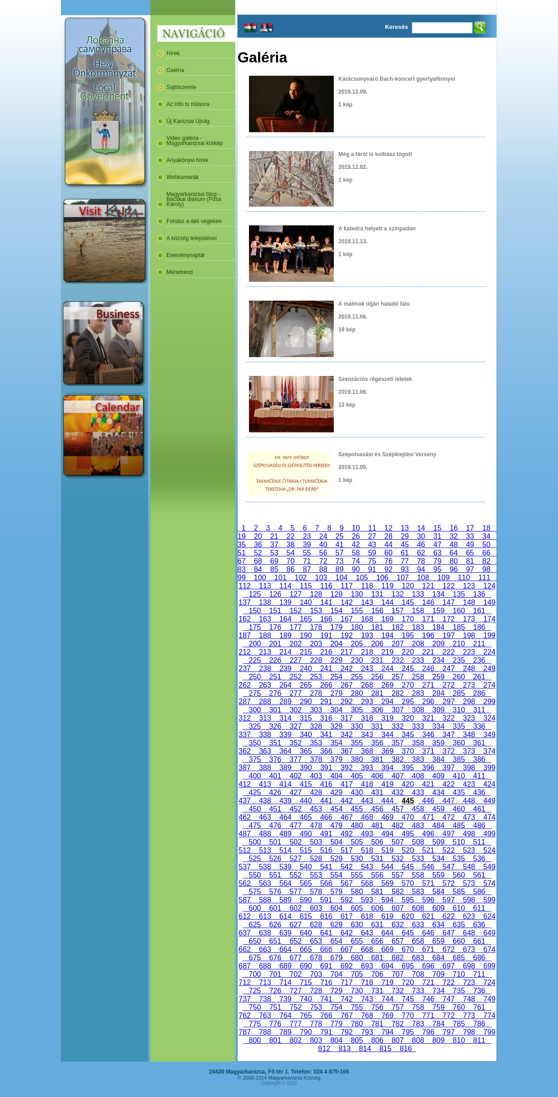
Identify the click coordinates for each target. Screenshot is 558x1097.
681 (377, 958)
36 (258, 544)
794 (387, 1032)
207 (397, 644)
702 (296, 974)
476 (275, 825)
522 (448, 850)
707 (397, 974)
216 (326, 652)
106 (382, 578)
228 (316, 660)
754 (336, 1007)
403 (316, 776)
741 (326, 999)
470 (408, 817)
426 (275, 792)
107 (402, 578)
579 (336, 892)
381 (377, 759)
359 (438, 743)
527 (296, 858)
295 (408, 701)
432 (397, 792)
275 (255, 693)
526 (275, 858)
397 (448, 768)
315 (306, 718)
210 (458, 644)
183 (418, 627)
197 (448, 635)
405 (357, 776)
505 (357, 842)
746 (428, 999)
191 (326, 635)
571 (428, 883)
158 (418, 611)
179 (336, 627)
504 (336, 842)
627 (296, 925)
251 (275, 677)
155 (357, 611)
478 (316, 825)
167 (347, 619)
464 (285, 817)
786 (479, 1024)
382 (397, 759)
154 (336, 611)
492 (347, 834)
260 (458, 677)
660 (458, 941)
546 (428, 867)
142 (347, 602)
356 (377, 743)
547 (448, 867)
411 (479, 776)
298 (469, 701)
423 (469, 784)
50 (486, 544)
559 (438, 875)
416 (326, 784)
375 (255, 759)
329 (336, 726)
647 (448, 933)
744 (387, 999)
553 (316, 875)
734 (438, 991)
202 (296, 644)
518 (367, 850)
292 (347, 701)
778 (316, 1024)
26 (356, 536)
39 (307, 544)
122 (448, 586)
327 (296, 726)
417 (347, 784)
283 (418, 693)
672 (448, 949)
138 (265, 602)
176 (275, 627)
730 (357, 991)
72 (323, 561)
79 (437, 561)
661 (479, 941)
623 (469, 916)
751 (275, 1007)
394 (387, 768)
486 (479, 825)
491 (326, 834)
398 (469, 768)
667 (347, 949)
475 (255, 825)
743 (367, 999)
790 (306, 1032)
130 (357, 594)
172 (448, 619)
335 (458, 726)
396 (428, 768)
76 (388, 561)
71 (307, 561)
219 (387, 652)
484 (438, 825)
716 (326, 982)
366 (326, 751)
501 (275, 842)
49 (470, 544)
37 (274, 544)
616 (326, 916)
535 (458, 858)
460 (458, 809)
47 (437, 544)
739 (285, 999)
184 (438, 627)
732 (397, 991)
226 (275, 660)
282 (397, 693)
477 (296, 825)
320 (408, 718)
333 (418, 726)
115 (306, 586)
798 (469, 1032)
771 (428, 1015)
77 (405, 561)
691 (326, 966)
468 (367, 817)
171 (428, 619)
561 (479, 875)
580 (357, 892)
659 (438, 941)
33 (470, 536)
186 (479, 627)
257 (397, 677)
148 (469, 602)
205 (357, 644)
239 (285, 668)
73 (339, 561)
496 (428, 834)
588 (265, 900)
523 (469, 850)
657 (397, 941)
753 (316, 1007)
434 (438, 792)
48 (454, 544)
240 (306, 668)
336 (479, 726)
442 (347, 801)
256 (377, 677)
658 (418, 941)
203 (316, 644)
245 (408, 668)
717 (347, 982)
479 (336, 825)
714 (285, 982)
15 (437, 528)
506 (377, 842)
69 (274, 561)
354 (336, 743)
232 (397, 660)
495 (408, 834)
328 (316, 726)
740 (306, 999)
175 (255, 627)
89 (339, 569)
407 (397, 776)
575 (255, 892)
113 (265, 586)
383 (418, 759)
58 (356, 553)
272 (448, 685)
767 (347, 1015)
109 (443, 578)
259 (438, 677)
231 (377, 660)
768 (367, 1015)
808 (418, 1040)
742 (347, 999)
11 (372, 528)
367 (347, 751)
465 (306, 817)
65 (470, 553)
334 (438, 726)
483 (418, 825)
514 (285, 850)
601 (275, 908)
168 (367, 619)
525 (255, 858)
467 (347, 817)
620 (408, 916)
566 (326, 883)
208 (418, 644)
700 (255, 974)
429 (336, 792)
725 (255, 991)
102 (301, 578)
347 (448, 735)
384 (438, 759)
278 (316, 693)
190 (306, 635)
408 (418, 776)
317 (347, 718)
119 (387, 586)
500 (255, 842)
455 (357, 809)
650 (255, 941)
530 (357, 858)
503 (316, 842)
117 (347, 586)
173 (469, 619)
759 (438, 1007)
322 (448, 718)
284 (438, 693)
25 (339, 536)
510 (458, 842)
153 (316, 611)
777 (296, 1024)
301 (275, 710)
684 (438, 958)
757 (397, 1007)
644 (387, 933)
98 (486, 569)
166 (326, 619)
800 (255, 1040)
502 (296, 842)
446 (428, 801)
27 (372, 536)
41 (339, 544)
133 (418, 594)
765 (306, 1015)
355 (357, 743)
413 (265, 784)
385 (458, 759)
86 (290, 569)
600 (255, 908)
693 (367, 966)
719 (387, 982)
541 (326, 867)
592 (347, 900)
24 (323, 536)
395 (408, 768)
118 (367, 586)
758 (418, 1007)
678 (316, 958)
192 (347, 635)
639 (285, 933)
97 (470, 569)
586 (479, 892)
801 (275, 1040)
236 (479, 660)
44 (388, 544)
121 (428, 586)
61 (405, 553)
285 (458, 693)
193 (367, 635)
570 (408, 883)
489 (285, 834)
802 (296, 1040)
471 (428, 817)
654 (336, 941)
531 (377, 858)
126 (275, 594)
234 (438, 660)
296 (428, 701)
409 (438, 776)
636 (479, 925)
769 (387, 1015)
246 (428, 668)
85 (274, 569)
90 (356, 569)
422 (448, 784)
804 (336, 1040)
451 (275, 809)
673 (469, 949)
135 (458, 594)
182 (397, 627)
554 (336, 875)
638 (265, 933)
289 (285, 701)
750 (255, 1007)
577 (296, 892)
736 (479, 991)
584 (438, 892)
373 (469, 751)
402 (296, 776)
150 (255, 611)
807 (397, 1040)
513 (265, 850)
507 (397, 842)
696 (428, 966)
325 (255, 726)
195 (408, 635)
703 (316, 974)
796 (428, 1032)
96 (454, 569)
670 (408, 949)
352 (296, 743)
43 (372, 544)
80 (454, 561)
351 (275, 743)
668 (367, 949)
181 (377, 627)
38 (290, 544)
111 (484, 578)
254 (336, 677)
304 (336, 710)
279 (336, 693)
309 (438, 710)
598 (469, 900)
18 (486, 528)
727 (296, 991)
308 (418, 710)
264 (285, 685)
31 (437, 536)
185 (458, 627)
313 (265, 718)
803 (316, 1040)
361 (479, 743)
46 (421, 544)
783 (418, 1024)
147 (448, 602)
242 (347, 668)
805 (357, 1040)
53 (274, 553)
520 (408, 850)
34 (486, 536)
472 (448, 817)
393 (367, 768)
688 (265, 966)
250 (255, 677)
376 (275, 759)
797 (448, 1032)
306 (377, 710)
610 (458, 908)
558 (418, 875)
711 (479, 974)
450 (255, 809)
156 (377, 611)
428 (316, 792)
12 (388, 528)
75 (372, 561)
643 (367, 933)
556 (377, 875)
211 (479, 644)
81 (470, 561)
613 (265, 916)
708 (418, 974)
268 (367, 685)
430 (357, 792)
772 (448, 1015)
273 (469, 685)
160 (458, 611)
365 (306, 751)
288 (265, 701)
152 (296, 611)
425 (255, 792)
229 (336, 660)
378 (316, 759)
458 (418, 809)
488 (265, 834)
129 (336, 594)
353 (316, 743)
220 (408, 652)
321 (428, 718)
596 (428, 900)
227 (296, 660)
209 (438, 644)
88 (323, 569)
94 (421, 569)
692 (347, 966)
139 (285, 602)
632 (397, 925)
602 (296, 908)
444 (387, 801)
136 (479, 594)
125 (255, 594)
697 (448, 966)
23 (307, 536)
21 (274, 536)
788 (265, 1032)
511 (479, 842)
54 (290, 553)
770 (408, 1015)
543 (367, 867)
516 (326, 850)
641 (326, 933)
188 (265, 635)
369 (387, 751)
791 (326, 1032)
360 (458, 743)
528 (316, 858)
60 (388, 553)
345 (408, 735)
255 (357, 677)
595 (408, 900)
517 (347, 850)
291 (326, 701)
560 (458, 875)
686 (479, 958)
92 (388, 569)
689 (285, 966)
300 (255, 710)
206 (377, 644)
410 (458, 776)
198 (469, 635)
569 (387, 883)
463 (265, 817)
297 (448, 701)
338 (265, 735)
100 (260, 578)
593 (367, 900)
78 (421, 561)
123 (469, 586)
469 (387, 817)
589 (285, 900)
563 (265, 883)
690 (306, 966)
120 (408, 586)
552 (296, 875)
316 (326, 718)
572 (448, 883)
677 (296, 958)
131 (377, 594)
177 (296, 627)
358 (418, 743)
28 (388, 536)
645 (408, 933)
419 (387, 784)
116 (326, 586)
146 (428, 602)
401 (275, 776)
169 (387, 619)
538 (265, 867)
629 (336, 925)
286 (479, 693)
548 (469, 867)
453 (316, 809)
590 (306, 900)
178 (316, 627)
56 (323, 553)
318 (367, 718)
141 (326, 602)
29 (405, 536)
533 (418, 858)
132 (397, 594)
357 (397, 743)
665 (306, 949)
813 (344, 1048)
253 (316, 677)
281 (377, 693)
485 (458, 825)
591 (326, 900)
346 (428, 735)
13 (405, 528)
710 (458, 974)
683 (418, 958)
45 (405, 544)
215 (306, 652)
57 (339, 553)
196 (428, 635)
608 (418, 908)
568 (367, 883)
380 (357, 759)
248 (469, 668)
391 (326, 768)
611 (479, 908)
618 (367, 916)
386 (479, 759)
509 (438, 842)
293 (367, 701)
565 (306, 883)
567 (347, 883)
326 (275, 726)
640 (306, 933)
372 (448, 751)
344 (387, 735)
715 (306, 982)
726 (275, 991)
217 (347, 652)
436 (479, 792)
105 (362, 578)
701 (275, 974)
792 (347, 1032)
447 (448, 801)
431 (377, 792)
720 (408, 982)
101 (280, 578)
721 (428, 982)
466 (326, 817)
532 (397, 858)
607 (397, 908)
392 (347, 768)
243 (367, 668)
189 (285, 635)
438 (265, 801)
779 (336, 1024)
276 (275, 693)
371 (428, 751)
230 (357, 660)
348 (469, 735)
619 (387, 916)
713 (265, 982)
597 (448, 900)
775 (255, 1024)
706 (377, 974)
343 (367, 735)
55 (307, 553)
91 (372, 569)
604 (336, 908)
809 (438, 1040)
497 (448, 834)
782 (397, 1024)
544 (387, 867)
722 (448, 982)
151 (275, 611)
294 (387, 701)
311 (479, 710)
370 (408, 751)
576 (275, 892)
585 (458, 892)
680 (357, 958)
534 (438, 858)
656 (377, 941)
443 (367, 801)
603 (316, 908)
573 (469, 883)
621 (428, 916)
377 (296, 759)
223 (469, 652)
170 (408, 619)
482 (397, 825)
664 (285, 949)
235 (458, 660)
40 (323, 544)
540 (306, 867)
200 (255, 644)
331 (377, 726)
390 (306, 768)
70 (290, 561)
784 (438, 1024)
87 (307, 569)
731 (377, 991)
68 (258, 561)
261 (479, 677)
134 (438, 594)
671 (428, 949)
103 (321, 578)
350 (255, 743)
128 (316, 594)
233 (418, 660)
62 (421, 553)
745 (408, 999)
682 (397, 958)
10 (356, 528)
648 (469, 933)
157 (397, 611)
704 (336, 974)
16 (454, 528)
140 (306, 602)
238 (265, 668)
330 (357, 726)
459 (438, 809)
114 (285, 586)
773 (469, 1015)
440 (306, 801)
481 (377, 825)
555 (357, 875)
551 (275, 875)
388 (265, 768)
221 (428, 652)
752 (296, 1007)
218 (367, 652)
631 (377, 925)
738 (265, 999)
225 (255, 660)
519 (387, 850)
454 (336, 809)
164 (285, 619)
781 (377, 1024)
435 (458, 792)
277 (296, 693)
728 (316, 991)
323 (469, 718)
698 (469, 966)
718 (367, 982)
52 (258, 553)
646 (428, 933)
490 (306, 834)
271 (428, 685)
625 (255, 925)
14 (421, 528)
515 (306, 850)
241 (326, 668)
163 (265, 619)
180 (357, 627)
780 (357, 1024)
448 (469, 801)
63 (437, 553)
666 (326, 949)
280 (357, 693)
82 (486, 561)
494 (387, 834)
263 (265, 685)
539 (285, 867)
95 (437, 569)
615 (306, 916)
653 (316, 941)
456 (377, 809)
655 (357, 941)
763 (265, 1015)
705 (357, 974)
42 (356, 544)
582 (397, 892)
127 (296, 594)
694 (387, 966)
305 (357, 710)
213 (265, 652)
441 (326, 801)
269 (387, 685)
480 (357, 825)
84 (258, 569)
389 (285, 768)
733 (418, 991)
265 (306, 685)
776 (275, 1024)
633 (418, 925)
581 (377, 892)
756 (377, 1007)
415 (306, 784)
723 (469, 982)
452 (296, 809)
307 (397, 710)
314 (285, 718)
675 (255, 958)
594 (387, 900)
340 (306, 735)
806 (377, 1040)
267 (347, 685)
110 (464, 578)
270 (408, 685)
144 (387, 602)
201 (275, 644)
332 (397, 726)
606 (377, 908)
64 (454, 553)
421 (428, 784)
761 (479, 1007)
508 (418, 842)
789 (285, 1032)
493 (367, 834)
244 (387, 668)
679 (336, 958)
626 (275, 925)
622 (448, 916)
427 (296, 792)
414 (285, 784)
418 (367, 784)
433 (418, 792)
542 (347, 867)
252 (296, 677)
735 (458, 991)
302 (296, 710)
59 (372, 553)
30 (421, 536)
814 (365, 1048)
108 (423, 578)
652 (296, 941)
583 (418, 892)
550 (255, 875)
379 (336, 759)
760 (458, 1007)
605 (357, 908)
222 (448, 652)
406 (377, 776)
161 (479, 611)
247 (448, 668)
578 (316, 892)
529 (336, 858)
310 (458, 710)
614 (285, 916)
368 (367, 751)
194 (387, 635)
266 (326, 685)
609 (438, 908)
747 (448, 999)
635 (458, 925)
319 (387, 718)
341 (326, 735)
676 (275, 958)
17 (470, 528)
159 (438, 611)
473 (469, 817)
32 (454, 536)
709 (438, 974)
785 (458, 1024)
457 (397, 809)
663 (265, 949)
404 (336, 776)
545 (408, 867)
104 (341, 578)
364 (285, 751)
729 (336, 991)
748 (469, 999)
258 (418, 677)
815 (385, 1048)
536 (479, 858)
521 (428, 850)
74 (356, 561)
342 (347, 735)
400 (255, 776)
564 (285, 883)
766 (326, 1015)
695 (408, 966)
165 (306, 619)
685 (458, 958)
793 (367, 1032)
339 (285, 735)
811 (479, 1040)
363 (265, 751)
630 (357, 925)
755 (357, 1007)
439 (285, 801)
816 (406, 1048)
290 (306, 701)
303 (316, 710)
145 (408, 602)
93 (405, 569)
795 (408, 1032)
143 (367, 602)
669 (387, 949)
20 (258, 536)
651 (275, 941)
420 (408, 784)
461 (479, 809)
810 (458, 1040)
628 (316, 925)
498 (469, 834)
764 (285, 1015)
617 (347, 916)
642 (347, 933)
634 (438, 925)
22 (290, 536)
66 (486, 553)
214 (285, 652)
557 (397, 875)
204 (336, 644)
